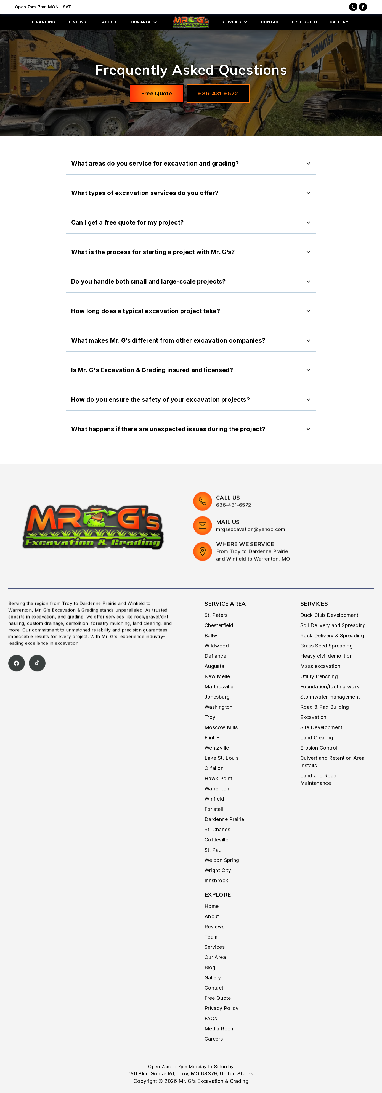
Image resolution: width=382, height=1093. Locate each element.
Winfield (214, 812)
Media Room (220, 1041)
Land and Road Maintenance (318, 792)
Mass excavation (320, 679)
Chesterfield (219, 638)
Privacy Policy (221, 1021)
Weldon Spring (222, 873)
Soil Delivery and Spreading (333, 638)
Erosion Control (318, 761)
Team (211, 950)
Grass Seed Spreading (326, 659)
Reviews (215, 939)
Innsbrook (216, 893)
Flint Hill (214, 750)
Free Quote (157, 93)
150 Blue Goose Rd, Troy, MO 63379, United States (191, 1073)
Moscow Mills (221, 740)
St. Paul (214, 863)
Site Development (321, 740)
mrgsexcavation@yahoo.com (250, 555)
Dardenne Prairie (224, 832)
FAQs (211, 1031)
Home (212, 919)
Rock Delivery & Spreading (332, 648)
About (212, 929)
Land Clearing (316, 750)
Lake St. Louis (221, 771)
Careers (214, 1052)
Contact (214, 1001)
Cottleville (216, 852)
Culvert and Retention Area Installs (332, 774)
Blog (210, 980)
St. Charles (217, 842)
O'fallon (214, 781)
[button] (145, 22)
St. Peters (216, 628)
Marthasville (219, 699)
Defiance (215, 669)
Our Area (215, 970)
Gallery (213, 990)
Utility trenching (319, 689)
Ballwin (213, 648)
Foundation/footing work (329, 699)
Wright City (218, 883)
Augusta (214, 679)
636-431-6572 (218, 93)
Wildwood (217, 659)
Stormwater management (330, 710)
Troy (210, 730)
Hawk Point (218, 791)
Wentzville (217, 761)
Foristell (214, 822)
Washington (219, 720)
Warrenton (217, 801)
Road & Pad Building (324, 720)
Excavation (313, 730)
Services (215, 960)
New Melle (217, 689)
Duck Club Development (329, 628)
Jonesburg (217, 710)
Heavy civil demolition (326, 669)
